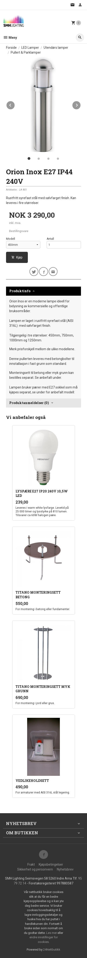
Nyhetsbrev (65, 869)
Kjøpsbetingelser (51, 864)
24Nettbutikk (51, 949)
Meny (10, 37)
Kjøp (17, 257)
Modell (10, 238)
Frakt (31, 864)
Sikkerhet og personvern (35, 869)
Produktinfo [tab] (19, 291)
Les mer (52, 933)
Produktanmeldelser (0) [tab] (29, 403)
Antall (50, 238)
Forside (11, 47)
